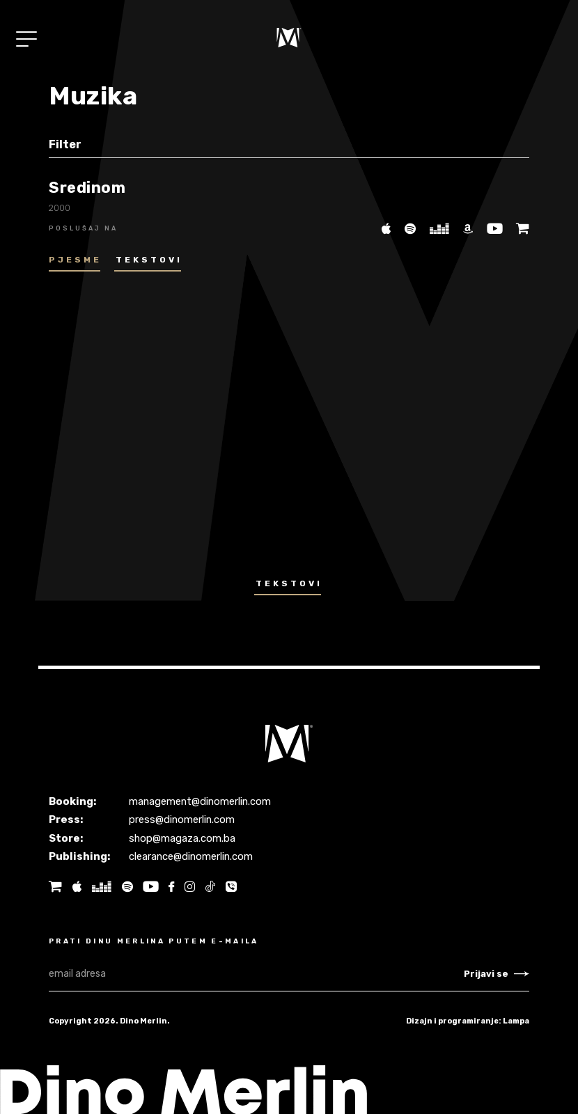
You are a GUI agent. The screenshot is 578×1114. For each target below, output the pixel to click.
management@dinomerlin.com (201, 801)
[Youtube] (491, 228)
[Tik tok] (210, 886)
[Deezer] (435, 228)
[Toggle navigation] (26, 39)
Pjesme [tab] (75, 260)
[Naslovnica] (289, 37)
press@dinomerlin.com (182, 819)
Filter (65, 144)
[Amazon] (464, 228)
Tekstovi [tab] (149, 260)
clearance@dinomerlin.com (192, 856)
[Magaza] (517, 228)
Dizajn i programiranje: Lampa (467, 1021)
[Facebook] (171, 886)
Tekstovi (289, 583)
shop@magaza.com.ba (182, 838)
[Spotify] (406, 228)
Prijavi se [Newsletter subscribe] (496, 973)
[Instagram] (189, 886)
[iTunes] (381, 228)
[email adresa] (256, 974)
